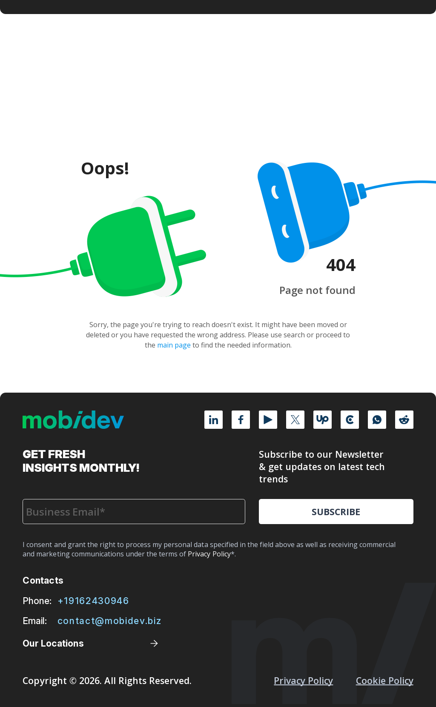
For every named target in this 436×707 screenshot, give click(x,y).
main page (174, 345)
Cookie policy (384, 680)
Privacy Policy (303, 680)
